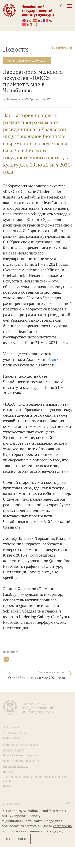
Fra (51, 20)
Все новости (62, 47)
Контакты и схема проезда (20, 745)
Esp (40, 20)
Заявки (54, 359)
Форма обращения (15, 766)
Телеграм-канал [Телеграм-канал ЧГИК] (16, 732)
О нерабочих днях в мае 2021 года (36, 677)
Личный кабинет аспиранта (21, 761)
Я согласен (16, 839)
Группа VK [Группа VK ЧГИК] (13, 727)
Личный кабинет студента (20, 755)
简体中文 (32, 24)
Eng (29, 20)
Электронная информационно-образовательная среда (35, 778)
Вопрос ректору (13, 750)
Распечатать (15, 99)
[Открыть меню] (69, 8)
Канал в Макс (12, 737)
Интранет (9, 771)
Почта (7, 785)
